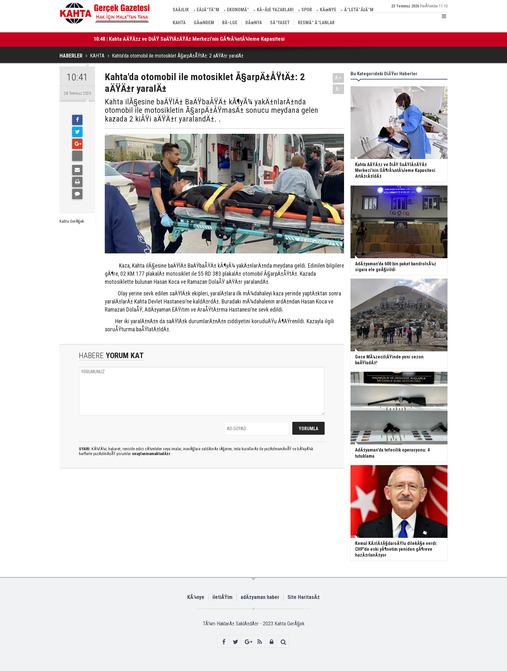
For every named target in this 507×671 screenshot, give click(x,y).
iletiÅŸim (222, 597)
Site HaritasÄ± (303, 597)
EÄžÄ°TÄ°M (208, 9)
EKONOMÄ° (238, 9)
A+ (338, 78)
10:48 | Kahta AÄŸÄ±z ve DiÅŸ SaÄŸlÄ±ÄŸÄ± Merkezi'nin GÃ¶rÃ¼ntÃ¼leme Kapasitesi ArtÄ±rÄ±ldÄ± (205, 39)
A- (338, 89)
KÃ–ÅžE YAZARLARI (275, 9)
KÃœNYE (328, 9)
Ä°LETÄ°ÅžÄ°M (358, 9)
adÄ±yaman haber (260, 597)
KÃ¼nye (195, 597)
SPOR (306, 9)
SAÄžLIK (181, 9)
